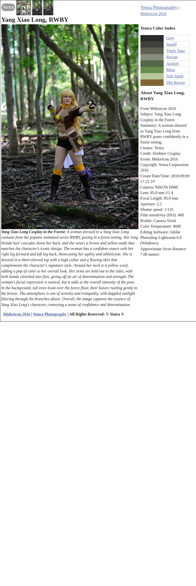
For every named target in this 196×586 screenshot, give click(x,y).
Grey (170, 38)
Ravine (172, 57)
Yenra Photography (159, 7)
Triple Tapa (175, 51)
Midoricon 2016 (153, 14)
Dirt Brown (175, 82)
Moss (170, 70)
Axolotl (172, 63)
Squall (171, 44)
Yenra (8, 7)
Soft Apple (175, 76)
